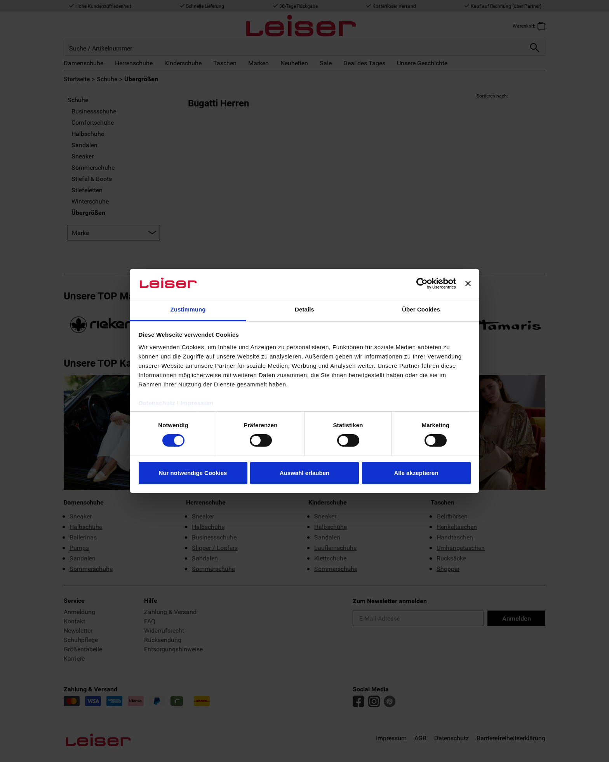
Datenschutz (157, 403)
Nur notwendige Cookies (193, 473)
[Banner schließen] (468, 283)
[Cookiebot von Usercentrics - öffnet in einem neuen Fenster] (422, 283)
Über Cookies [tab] (421, 309)
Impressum (197, 403)
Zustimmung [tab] (188, 309)
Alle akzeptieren (416, 473)
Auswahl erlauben (304, 473)
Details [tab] (304, 309)
